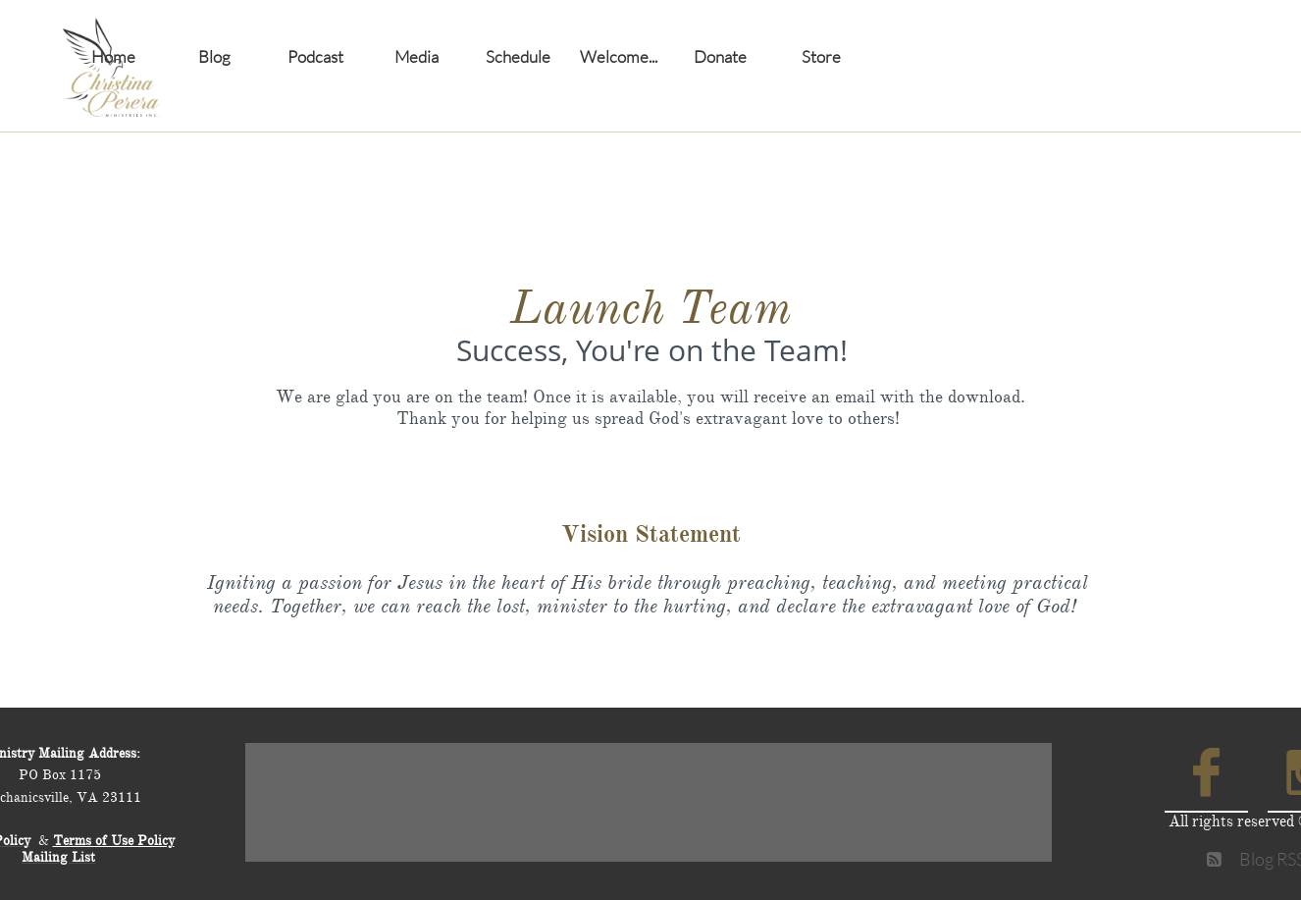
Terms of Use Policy (114, 840)
